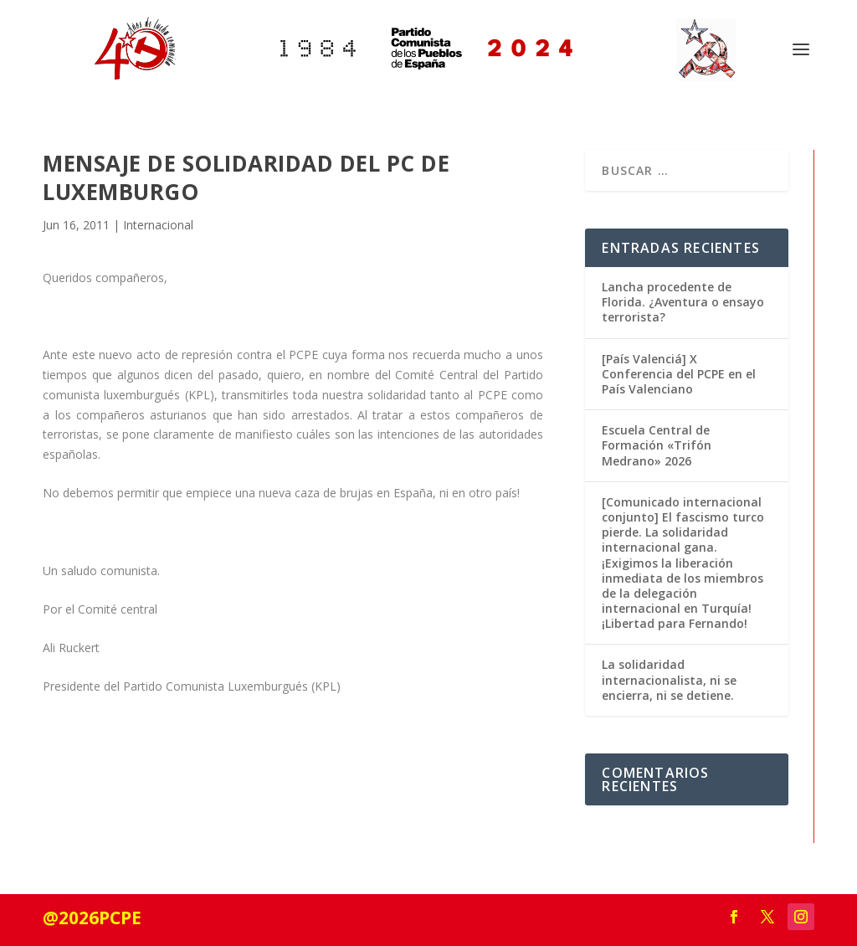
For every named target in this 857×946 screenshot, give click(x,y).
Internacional (158, 225)
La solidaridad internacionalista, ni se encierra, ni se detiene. (669, 679)
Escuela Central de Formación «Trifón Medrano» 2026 (656, 445)
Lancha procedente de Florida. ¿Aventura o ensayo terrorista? (683, 302)
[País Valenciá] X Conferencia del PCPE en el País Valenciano (679, 374)
